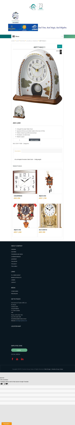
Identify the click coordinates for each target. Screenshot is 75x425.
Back (59, 46)
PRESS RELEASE (14, 293)
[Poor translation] (5, 384)
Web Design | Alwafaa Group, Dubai (53, 369)
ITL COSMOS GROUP (15, 275)
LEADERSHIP (14, 259)
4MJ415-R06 (17, 230)
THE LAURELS (14, 266)
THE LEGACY (14, 264)
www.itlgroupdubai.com (21, 320)
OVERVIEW (13, 249)
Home (13, 41)
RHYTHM (22, 41)
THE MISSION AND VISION (17, 254)
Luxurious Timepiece (32, 41)
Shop (17, 41)
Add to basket (35, 140)
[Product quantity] (20, 140)
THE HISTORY (14, 261)
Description (18, 151)
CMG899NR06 (18, 196)
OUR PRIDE (13, 251)
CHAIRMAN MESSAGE (16, 256)
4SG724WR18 (43, 230)
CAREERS (13, 280)
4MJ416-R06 (42, 196)
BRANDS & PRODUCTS (16, 277)
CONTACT (13, 282)
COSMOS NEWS (14, 291)
